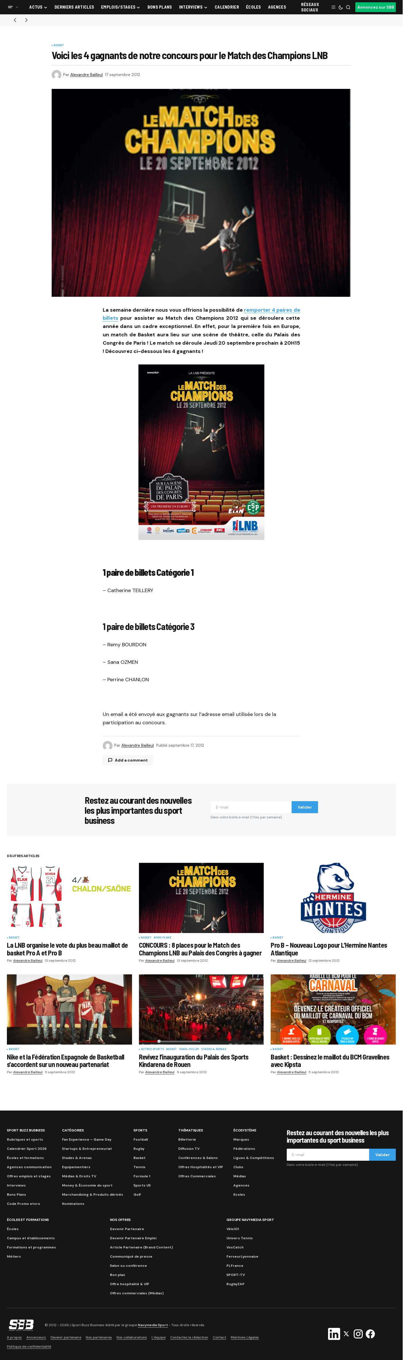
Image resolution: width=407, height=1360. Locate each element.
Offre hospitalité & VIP (129, 1284)
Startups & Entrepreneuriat (87, 1148)
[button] (10, 7)
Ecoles (239, 1194)
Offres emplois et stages (29, 1176)
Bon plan (117, 1275)
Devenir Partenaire (127, 1229)
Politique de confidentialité (29, 1346)
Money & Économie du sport (87, 1185)
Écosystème (244, 1130)
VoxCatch (235, 1247)
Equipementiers (76, 1167)
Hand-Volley (189, 1049)
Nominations (73, 1203)
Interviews (16, 1185)
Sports (140, 1130)
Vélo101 (232, 1229)
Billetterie (187, 1139)
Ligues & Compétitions (253, 1158)
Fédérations (244, 1148)
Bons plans (162, 937)
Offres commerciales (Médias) (137, 1293)
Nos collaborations (132, 1337)
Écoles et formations (25, 1158)
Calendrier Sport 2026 (26, 1148)
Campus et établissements (31, 1238)
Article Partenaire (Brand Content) (141, 1247)
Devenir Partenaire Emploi (133, 1238)
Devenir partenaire (66, 1337)
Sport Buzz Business (25, 1130)
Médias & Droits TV (79, 1176)
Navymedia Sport (153, 1325)
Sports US (142, 1185)
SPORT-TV (235, 1275)
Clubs (238, 1167)
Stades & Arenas (213, 1049)
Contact (219, 1337)
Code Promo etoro (23, 1203)
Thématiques (190, 1130)
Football (140, 1139)
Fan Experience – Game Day (86, 1139)
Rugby (138, 1148)
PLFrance (234, 1265)
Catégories (73, 1130)
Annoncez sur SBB (375, 7)
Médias (239, 1176)
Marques (241, 1139)
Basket (59, 45)
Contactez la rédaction (189, 1337)
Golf (137, 1194)
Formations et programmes (31, 1247)
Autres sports (152, 1049)
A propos (14, 1337)
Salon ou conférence (128, 1265)
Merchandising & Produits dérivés (92, 1194)
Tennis (139, 1167)
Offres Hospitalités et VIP (200, 1167)
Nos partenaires (99, 1337)
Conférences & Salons (198, 1158)
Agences (241, 1185)
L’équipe (159, 1337)
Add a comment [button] (131, 760)
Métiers (14, 1256)
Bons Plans (16, 1194)
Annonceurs (36, 1337)
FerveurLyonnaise (242, 1256)
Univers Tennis (239, 1238)
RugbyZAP (235, 1284)
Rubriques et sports (25, 1139)
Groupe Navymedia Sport (250, 1219)
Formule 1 (141, 1176)
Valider (305, 807)
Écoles (13, 1229)
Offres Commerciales (197, 1176)
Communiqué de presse (131, 1256)
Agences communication (29, 1167)
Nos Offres (120, 1219)
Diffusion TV (188, 1148)
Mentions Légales (245, 1337)
